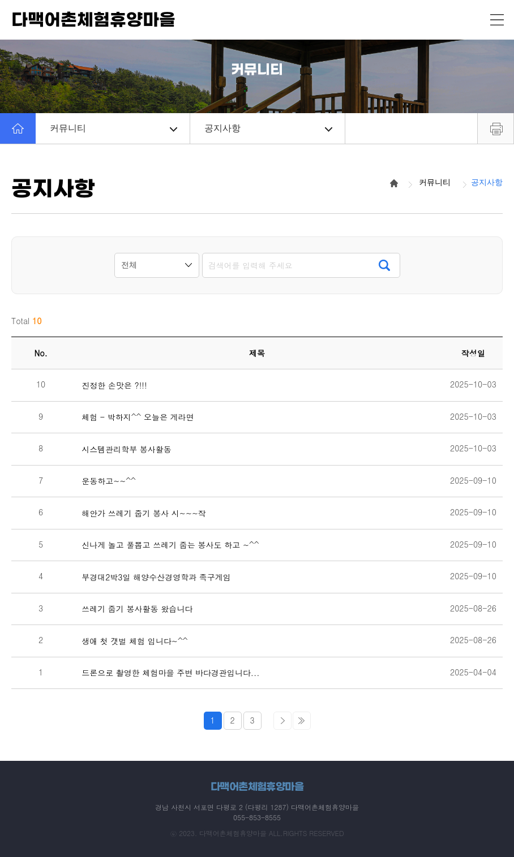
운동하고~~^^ (109, 481)
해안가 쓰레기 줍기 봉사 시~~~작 (144, 513)
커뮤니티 (113, 128)
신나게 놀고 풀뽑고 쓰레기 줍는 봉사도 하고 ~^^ (170, 545)
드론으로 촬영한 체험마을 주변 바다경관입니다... (170, 672)
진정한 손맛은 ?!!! (114, 385)
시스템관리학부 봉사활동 (127, 449)
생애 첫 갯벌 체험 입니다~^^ (134, 641)
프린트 (495, 128)
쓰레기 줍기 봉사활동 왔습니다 (137, 609)
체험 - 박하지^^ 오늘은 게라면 (138, 417)
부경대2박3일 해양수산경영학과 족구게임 (156, 577)
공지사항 (268, 128)
